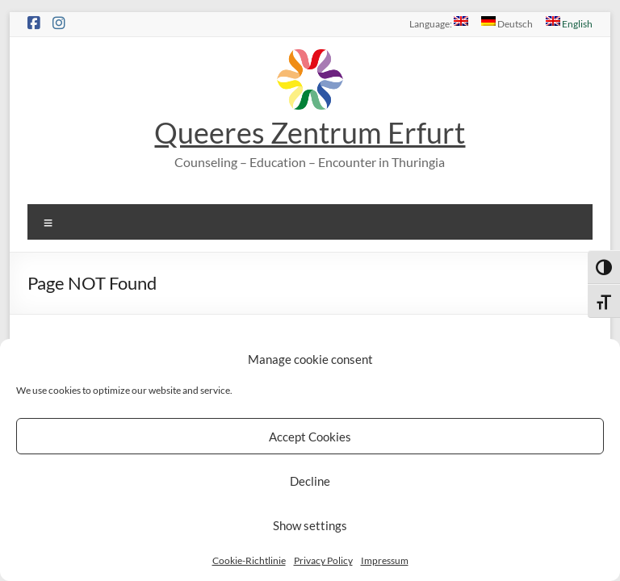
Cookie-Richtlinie (249, 560)
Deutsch (507, 22)
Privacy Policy (323, 560)
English (569, 22)
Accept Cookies (310, 436)
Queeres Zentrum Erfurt (309, 132)
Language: (438, 22)
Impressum (384, 560)
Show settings (310, 525)
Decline (310, 481)
